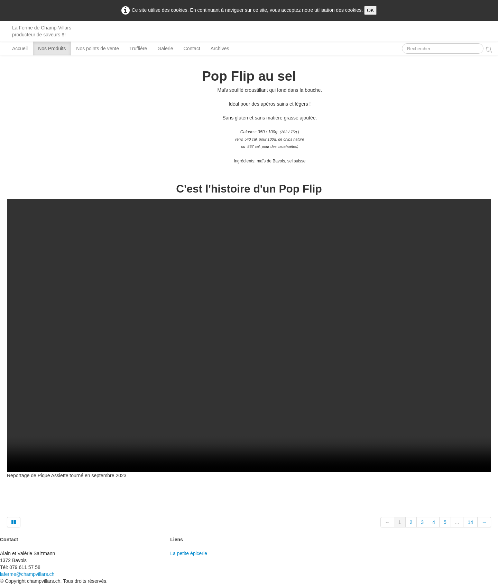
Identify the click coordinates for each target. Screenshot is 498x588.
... (457, 522)
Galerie (165, 48)
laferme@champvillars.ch (27, 574)
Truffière (138, 48)
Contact (192, 48)
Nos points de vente (97, 48)
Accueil (20, 48)
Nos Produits (52, 48)
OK (370, 10)
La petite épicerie (188, 553)
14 (470, 522)
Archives (220, 48)
